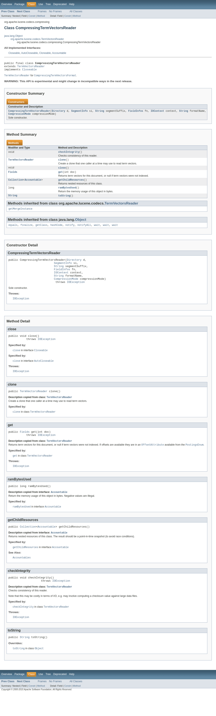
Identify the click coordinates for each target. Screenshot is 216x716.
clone (62, 163)
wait (97, 231)
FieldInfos (135, 113)
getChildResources (71, 184)
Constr (31, 16)
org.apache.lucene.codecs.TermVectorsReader (37, 39)
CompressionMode (19, 117)
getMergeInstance (20, 214)
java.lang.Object (13, 35)
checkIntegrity (68, 155)
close (62, 171)
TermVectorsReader (31, 67)
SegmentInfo (79, 113)
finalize (26, 231)
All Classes (76, 11)
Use (40, 4)
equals (13, 231)
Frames (42, 11)
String (99, 113)
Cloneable (45, 53)
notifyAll (84, 231)
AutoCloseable (29, 53)
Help (71, 4)
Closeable (14, 53)
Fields (12, 176)
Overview (6, 4)
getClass (41, 231)
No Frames (55, 11)
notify (69, 231)
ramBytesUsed (67, 193)
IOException (76, 293)
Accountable (59, 53)
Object (80, 226)
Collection (15, 184)
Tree (48, 4)
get (60, 176)
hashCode (56, 231)
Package (19, 4)
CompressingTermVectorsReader (29, 113)
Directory (58, 113)
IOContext (157, 113)
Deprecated (60, 4)
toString (64, 201)
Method (41, 16)
